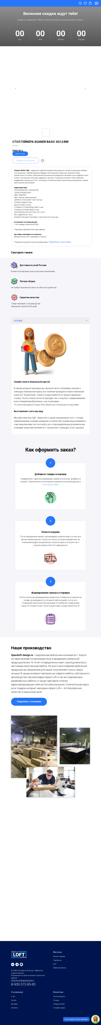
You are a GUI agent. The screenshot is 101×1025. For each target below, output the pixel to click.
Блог (55, 964)
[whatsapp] (21, 964)
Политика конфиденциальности (22, 980)
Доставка (14, 1004)
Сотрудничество (59, 1004)
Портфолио (57, 960)
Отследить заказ (59, 1008)
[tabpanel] (50, 379)
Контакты (14, 1008)
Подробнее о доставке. (60, 242)
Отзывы (56, 1000)
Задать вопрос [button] (20, 154)
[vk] (12, 964)
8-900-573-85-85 (23, 984)
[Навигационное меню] (96, 3)
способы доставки (50, 484)
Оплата (13, 1000)
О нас (13, 996)
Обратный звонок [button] (59, 968)
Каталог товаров (59, 956)
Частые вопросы (59, 996)
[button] (80, 3)
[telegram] (17, 964)
